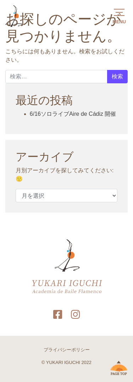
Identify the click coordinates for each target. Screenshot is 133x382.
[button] (119, 15)
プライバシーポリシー (67, 349)
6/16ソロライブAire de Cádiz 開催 (73, 114)
